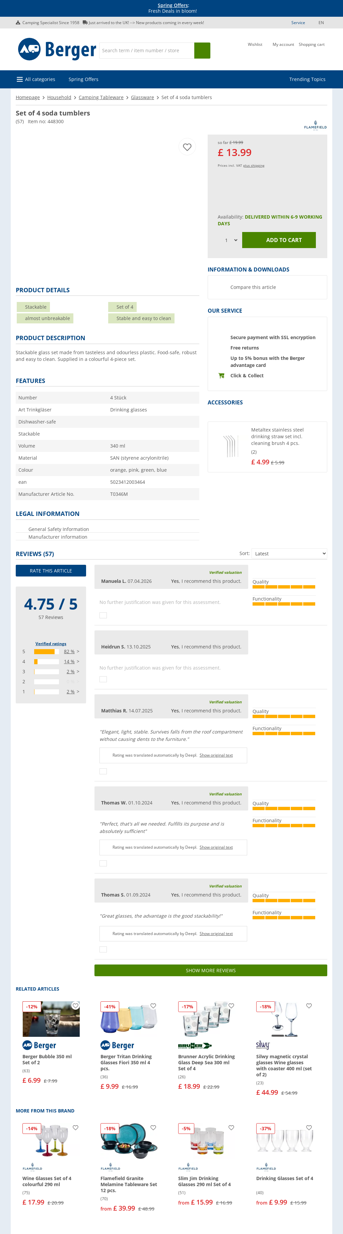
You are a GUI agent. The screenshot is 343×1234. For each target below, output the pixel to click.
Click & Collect (247, 375)
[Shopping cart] (312, 50)
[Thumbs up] (103, 615)
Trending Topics (307, 79)
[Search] (146, 51)
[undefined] (287, 447)
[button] (267, 446)
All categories (40, 79)
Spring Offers (173, 5)
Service (298, 22)
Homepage (28, 97)
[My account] (283, 50)
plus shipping (253, 165)
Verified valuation (225, 572)
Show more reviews (211, 970)
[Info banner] (172, 8)
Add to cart (279, 240)
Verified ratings (51, 643)
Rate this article (51, 570)
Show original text (216, 755)
